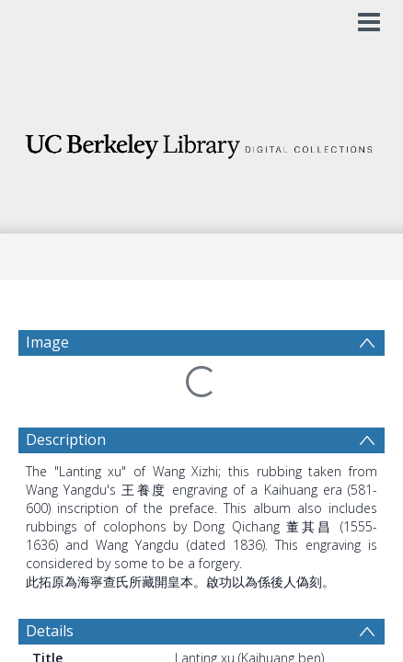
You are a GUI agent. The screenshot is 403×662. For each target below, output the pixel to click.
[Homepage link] (201, 141)
